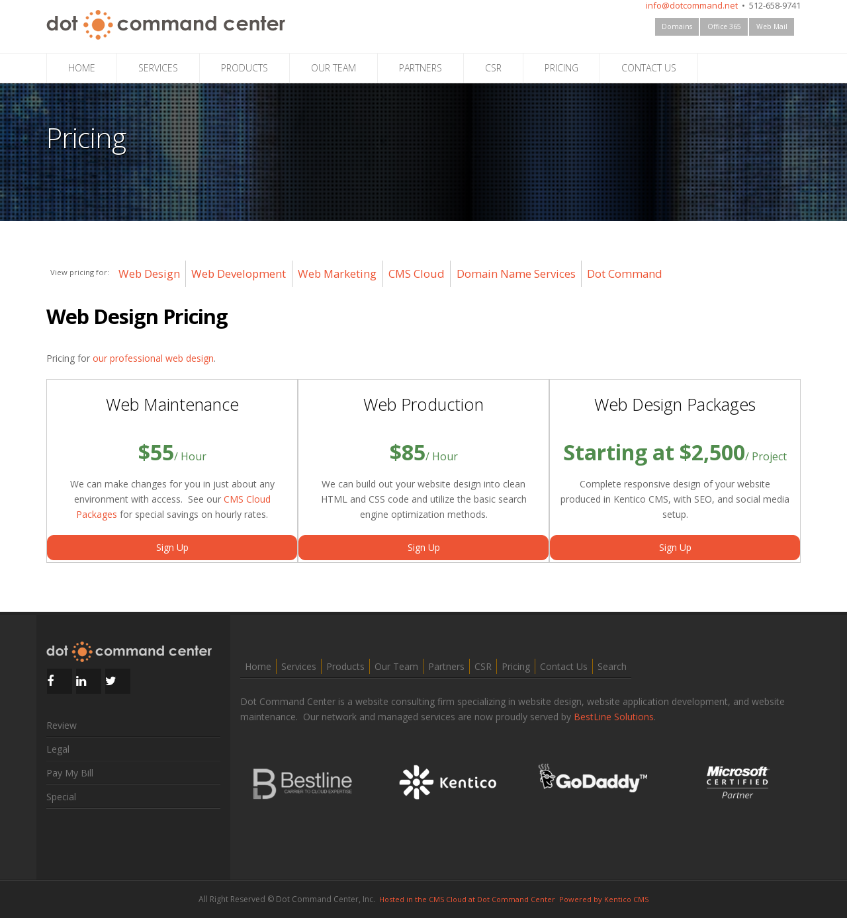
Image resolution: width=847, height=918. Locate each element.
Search (612, 666)
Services (298, 666)
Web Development (238, 273)
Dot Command (624, 273)
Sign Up (172, 547)
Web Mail (771, 26)
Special (61, 796)
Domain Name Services (516, 273)
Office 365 (724, 26)
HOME (81, 68)
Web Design (149, 273)
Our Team (396, 666)
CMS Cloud (416, 273)
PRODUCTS (244, 68)
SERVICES (158, 68)
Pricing (516, 666)
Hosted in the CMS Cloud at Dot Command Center (467, 899)
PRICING (561, 68)
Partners (446, 666)
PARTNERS (420, 68)
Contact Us (564, 666)
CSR (493, 68)
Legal (57, 749)
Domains (677, 26)
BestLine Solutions (614, 716)
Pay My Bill (69, 773)
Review (61, 725)
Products (345, 666)
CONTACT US (648, 68)
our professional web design (153, 358)
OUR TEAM (333, 68)
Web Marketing (337, 273)
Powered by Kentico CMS (603, 899)
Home (258, 666)
